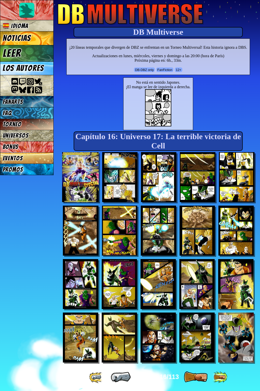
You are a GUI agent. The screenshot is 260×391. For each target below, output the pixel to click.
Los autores (23, 68)
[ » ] (196, 377)
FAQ (7, 113)
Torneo (12, 124)
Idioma (16, 26)
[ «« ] (96, 377)
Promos (13, 169)
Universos (16, 135)
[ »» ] (219, 377)
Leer (12, 53)
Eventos (13, 158)
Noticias (17, 38)
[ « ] (121, 377)
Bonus (11, 147)
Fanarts (13, 102)
